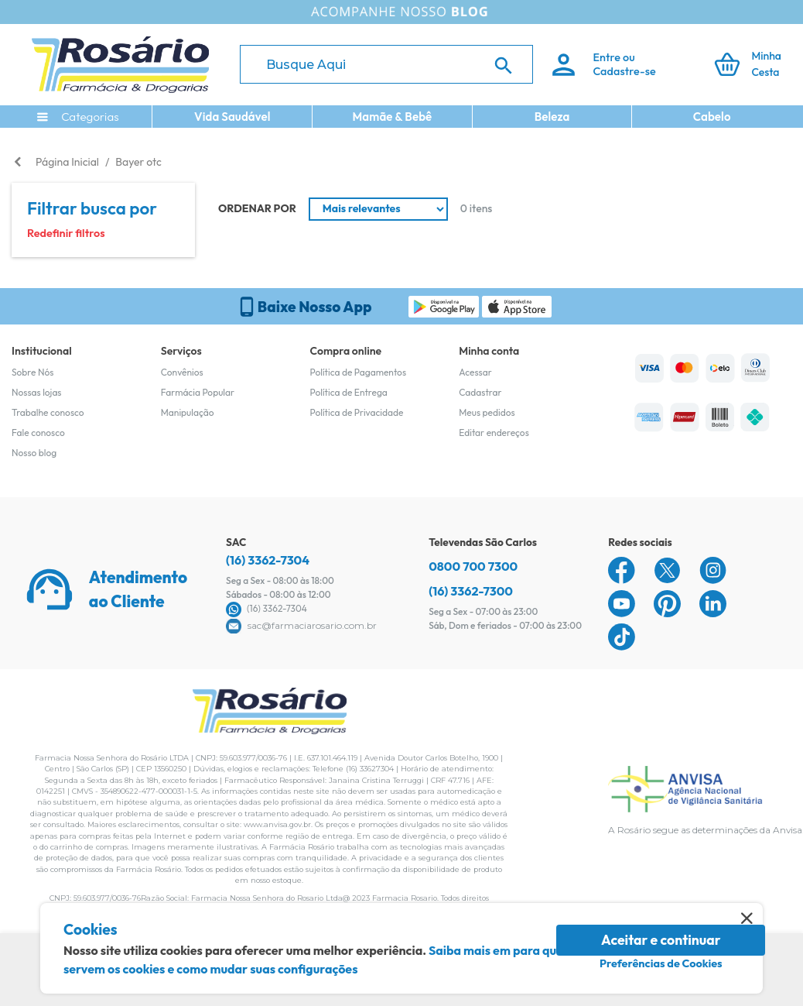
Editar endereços (494, 432)
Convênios (182, 372)
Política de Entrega (349, 392)
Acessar (475, 372)
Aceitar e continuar (661, 940)
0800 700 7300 (473, 566)
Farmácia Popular (197, 392)
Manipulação (187, 412)
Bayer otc (138, 162)
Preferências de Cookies (661, 963)
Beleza (552, 116)
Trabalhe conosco (48, 412)
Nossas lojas (37, 392)
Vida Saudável (232, 116)
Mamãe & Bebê (392, 116)
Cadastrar (480, 392)
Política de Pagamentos (358, 372)
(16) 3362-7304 (267, 560)
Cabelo (712, 116)
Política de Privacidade (357, 412)
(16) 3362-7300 (471, 591)
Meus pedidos (486, 412)
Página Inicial (67, 162)
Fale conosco (38, 432)
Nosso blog (34, 452)
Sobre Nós (32, 372)
